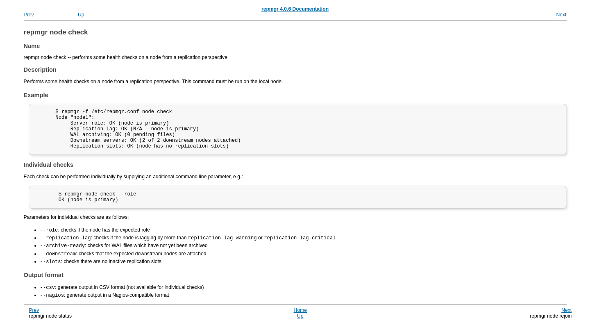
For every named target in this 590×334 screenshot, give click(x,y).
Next (561, 15)
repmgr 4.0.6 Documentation (295, 9)
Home (300, 319)
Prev (29, 15)
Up (81, 15)
